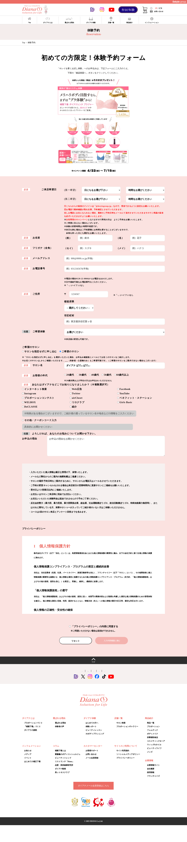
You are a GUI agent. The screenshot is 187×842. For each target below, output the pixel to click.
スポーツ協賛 (114, 674)
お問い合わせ (91, 758)
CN (160, 8)
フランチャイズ (153, 779)
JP (156, 8)
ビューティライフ (154, 752)
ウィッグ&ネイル (154, 748)
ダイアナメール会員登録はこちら (93, 789)
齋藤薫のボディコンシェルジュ (67, 758)
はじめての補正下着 (32, 765)
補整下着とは (60, 754)
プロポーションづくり (33, 726)
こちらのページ (119, 219)
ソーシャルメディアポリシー (128, 758)
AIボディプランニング (95, 737)
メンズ (149, 755)
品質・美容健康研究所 (64, 768)
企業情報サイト (153, 768)
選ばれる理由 (60, 726)
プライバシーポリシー (125, 761)
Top (23, 43)
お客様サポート (92, 754)
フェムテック (152, 733)
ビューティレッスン (94, 733)
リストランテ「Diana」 (64, 765)
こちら (43, 361)
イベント (27, 761)
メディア (27, 758)
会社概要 (150, 772)
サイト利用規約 (122, 754)
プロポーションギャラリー (82, 361)
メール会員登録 (92, 761)
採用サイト (98, 674)
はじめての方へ (92, 726)
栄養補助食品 (152, 741)
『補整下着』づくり (32, 730)
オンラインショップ (134, 674)
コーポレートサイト (52, 674)
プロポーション (153, 730)
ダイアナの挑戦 (30, 733)
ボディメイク (152, 737)
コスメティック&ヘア (156, 744)
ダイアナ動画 (60, 772)
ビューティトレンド (63, 761)
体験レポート (91, 730)
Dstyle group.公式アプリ (77, 674)
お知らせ (27, 754)
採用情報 (150, 776)
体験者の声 (59, 730)
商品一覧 (150, 726)
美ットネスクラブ (62, 776)
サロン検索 (120, 726)
